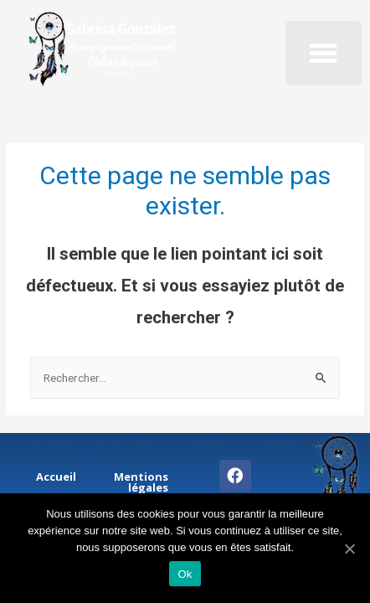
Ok (184, 574)
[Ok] (349, 548)
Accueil (56, 476)
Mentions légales (141, 482)
